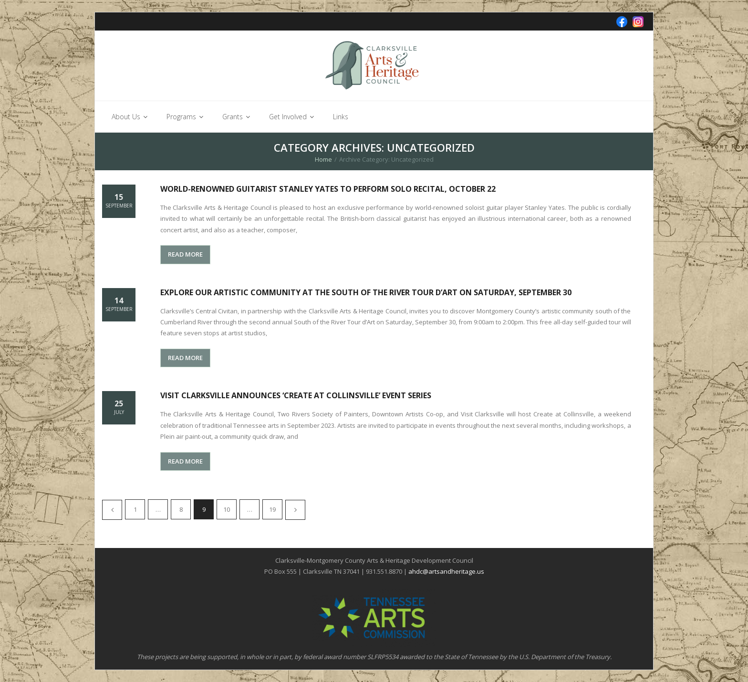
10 (226, 509)
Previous (112, 510)
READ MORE (185, 254)
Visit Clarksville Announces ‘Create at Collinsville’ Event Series (295, 395)
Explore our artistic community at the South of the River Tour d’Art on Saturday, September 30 (365, 292)
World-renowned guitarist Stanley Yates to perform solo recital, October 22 (328, 189)
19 (272, 509)
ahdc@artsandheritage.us (446, 571)
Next (295, 510)
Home (323, 159)
